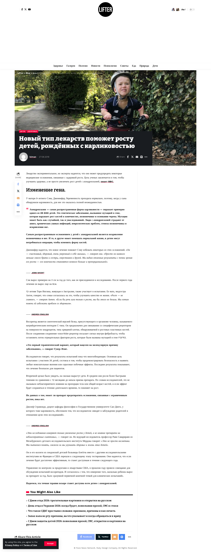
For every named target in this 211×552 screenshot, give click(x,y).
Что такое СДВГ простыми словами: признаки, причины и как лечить (72, 511)
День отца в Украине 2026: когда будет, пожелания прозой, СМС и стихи (73, 505)
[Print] (141, 157)
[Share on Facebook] (128, 157)
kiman (33, 157)
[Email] (137, 157)
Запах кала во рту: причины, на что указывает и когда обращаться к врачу (75, 516)
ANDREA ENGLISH (40, 314)
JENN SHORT (38, 273)
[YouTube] (29, 9)
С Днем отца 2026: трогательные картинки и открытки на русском (70, 500)
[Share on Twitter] (132, 157)
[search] (177, 9)
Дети (22, 131)
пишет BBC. (107, 181)
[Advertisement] (105, 40)
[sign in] (17, 9)
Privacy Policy (12, 545)
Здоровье (33, 131)
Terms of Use (30, 545)
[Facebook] (22, 9)
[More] (146, 157)
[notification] (173, 9)
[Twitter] (25, 9)
